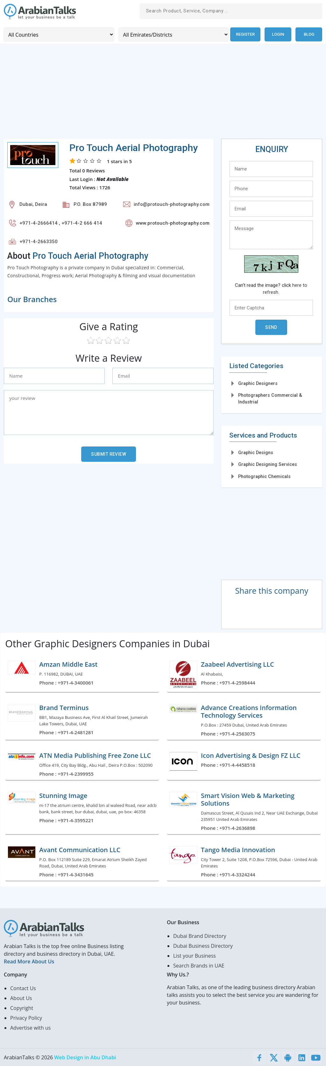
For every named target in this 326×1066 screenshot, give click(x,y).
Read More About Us (29, 961)
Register (244, 34)
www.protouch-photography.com (172, 223)
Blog (309, 34)
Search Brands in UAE (198, 965)
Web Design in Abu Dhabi (85, 1057)
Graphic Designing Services (267, 464)
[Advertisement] (163, 93)
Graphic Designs (255, 452)
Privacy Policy (26, 1017)
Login (278, 34)
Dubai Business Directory (203, 945)
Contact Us (23, 987)
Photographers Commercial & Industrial (270, 398)
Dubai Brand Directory (199, 935)
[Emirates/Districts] (172, 34)
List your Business (194, 955)
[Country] (58, 34)
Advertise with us (30, 1027)
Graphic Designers (258, 383)
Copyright (21, 1007)
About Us (21, 997)
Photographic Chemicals (264, 476)
